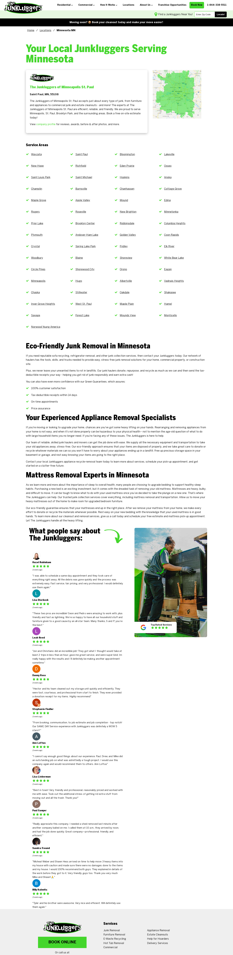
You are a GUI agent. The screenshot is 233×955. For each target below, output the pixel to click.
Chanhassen (127, 189)
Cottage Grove (173, 189)
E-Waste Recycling (114, 939)
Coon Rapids (171, 235)
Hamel (168, 304)
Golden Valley (128, 235)
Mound (124, 200)
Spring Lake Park (85, 246)
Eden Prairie (127, 166)
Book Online (62, 942)
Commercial (110, 947)
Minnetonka (171, 212)
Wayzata (36, 154)
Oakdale (124, 292)
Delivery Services (157, 943)
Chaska (35, 292)
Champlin (36, 189)
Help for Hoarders (158, 939)
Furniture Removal (114, 934)
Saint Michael (83, 177)
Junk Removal (111, 930)
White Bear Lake (174, 258)
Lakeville (169, 154)
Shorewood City (84, 269)
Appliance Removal (158, 930)
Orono (123, 269)
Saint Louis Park (40, 177)
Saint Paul (81, 154)
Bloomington (127, 154)
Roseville (80, 212)
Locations (45, 30)
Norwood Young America (45, 327)
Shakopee (170, 292)
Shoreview (126, 258)
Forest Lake (82, 315)
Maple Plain (127, 304)
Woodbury (37, 258)
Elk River (169, 246)
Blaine (79, 258)
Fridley (124, 246)
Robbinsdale (127, 223)
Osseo (168, 166)
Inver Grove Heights (43, 304)
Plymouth (37, 235)
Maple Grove (38, 200)
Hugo (78, 281)
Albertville (126, 281)
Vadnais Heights (174, 281)
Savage (35, 315)
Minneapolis (38, 281)
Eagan (168, 269)
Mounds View (128, 315)
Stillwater (81, 292)
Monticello (170, 315)
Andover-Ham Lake (86, 235)
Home (30, 30)
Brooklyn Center (85, 223)
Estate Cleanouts (157, 934)
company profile (45, 124)
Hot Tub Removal (113, 943)
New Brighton (128, 212)
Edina (167, 200)
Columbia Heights (174, 223)
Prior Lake (37, 223)
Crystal (35, 246)
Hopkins (124, 177)
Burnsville (81, 189)
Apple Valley (82, 200)
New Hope (37, 166)
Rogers (35, 212)
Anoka (168, 177)
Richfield (80, 166)
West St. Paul (83, 304)
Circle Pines (38, 269)
